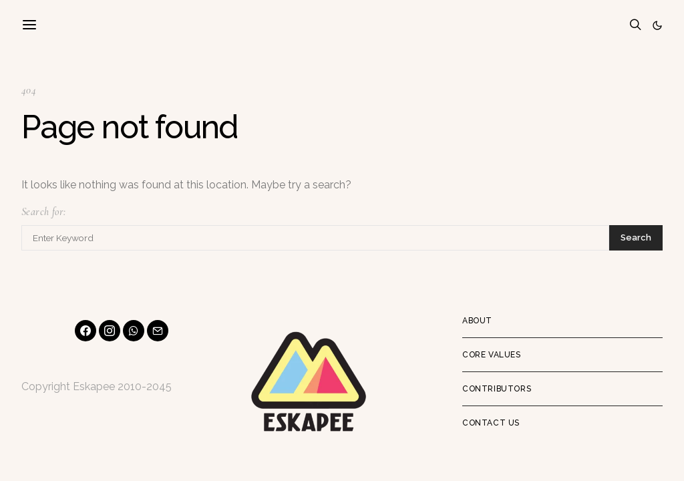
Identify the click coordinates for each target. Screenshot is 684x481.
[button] (657, 25)
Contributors (496, 388)
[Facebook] (85, 330)
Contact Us (491, 423)
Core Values (491, 354)
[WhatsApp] (133, 330)
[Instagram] (109, 330)
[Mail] (157, 330)
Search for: (43, 211)
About (477, 320)
